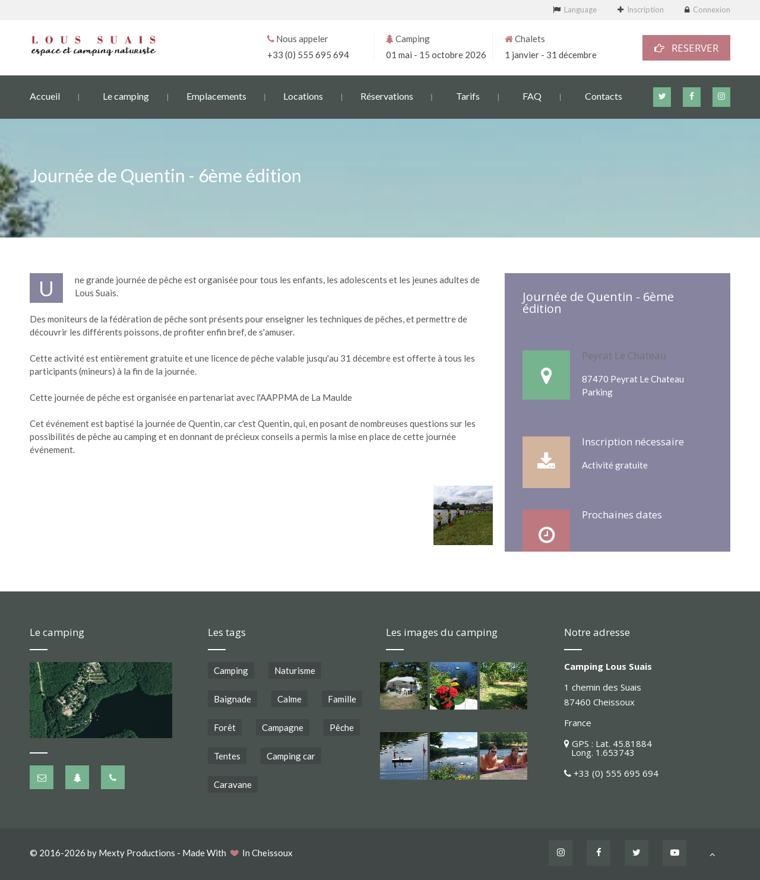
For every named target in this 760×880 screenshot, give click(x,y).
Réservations (386, 95)
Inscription (645, 9)
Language (580, 9)
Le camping (126, 95)
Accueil (45, 95)
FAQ (532, 95)
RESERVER (686, 47)
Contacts (603, 95)
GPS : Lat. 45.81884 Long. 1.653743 (608, 747)
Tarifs (468, 95)
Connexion (711, 9)
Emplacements (216, 95)
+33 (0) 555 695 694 (308, 54)
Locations (303, 95)
